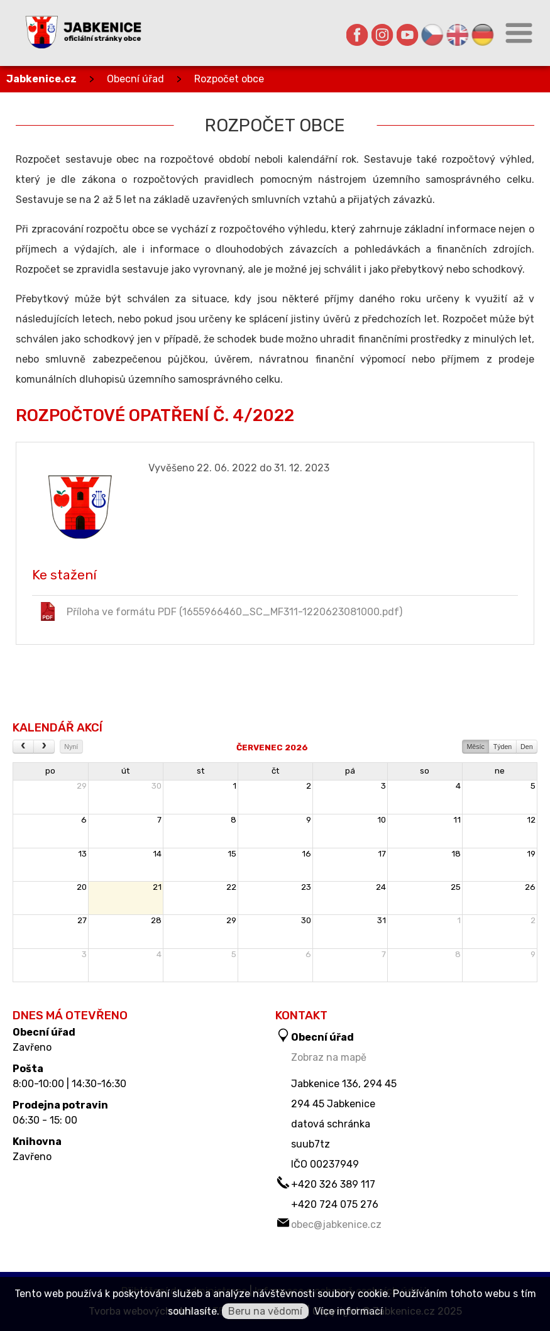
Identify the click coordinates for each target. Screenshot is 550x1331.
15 (232, 853)
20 (82, 887)
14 (157, 853)
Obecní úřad (135, 79)
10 (381, 819)
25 (456, 887)
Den (526, 746)
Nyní (71, 746)
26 (530, 887)
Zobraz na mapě (328, 1057)
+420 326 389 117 (333, 1184)
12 (531, 819)
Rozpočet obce (229, 79)
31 (381, 920)
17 (382, 853)
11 (457, 819)
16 (306, 853)
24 (381, 887)
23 (306, 887)
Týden (502, 746)
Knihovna (37, 1142)
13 (82, 853)
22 (231, 887)
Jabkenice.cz (41, 79)
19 (531, 853)
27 (82, 920)
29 (82, 786)
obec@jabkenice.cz (336, 1224)
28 (156, 920)
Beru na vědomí (265, 1311)
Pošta (28, 1069)
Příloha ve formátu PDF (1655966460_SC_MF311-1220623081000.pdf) (220, 611)
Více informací (348, 1311)
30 (156, 786)
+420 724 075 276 (334, 1204)
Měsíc (475, 746)
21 (157, 887)
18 (456, 853)
